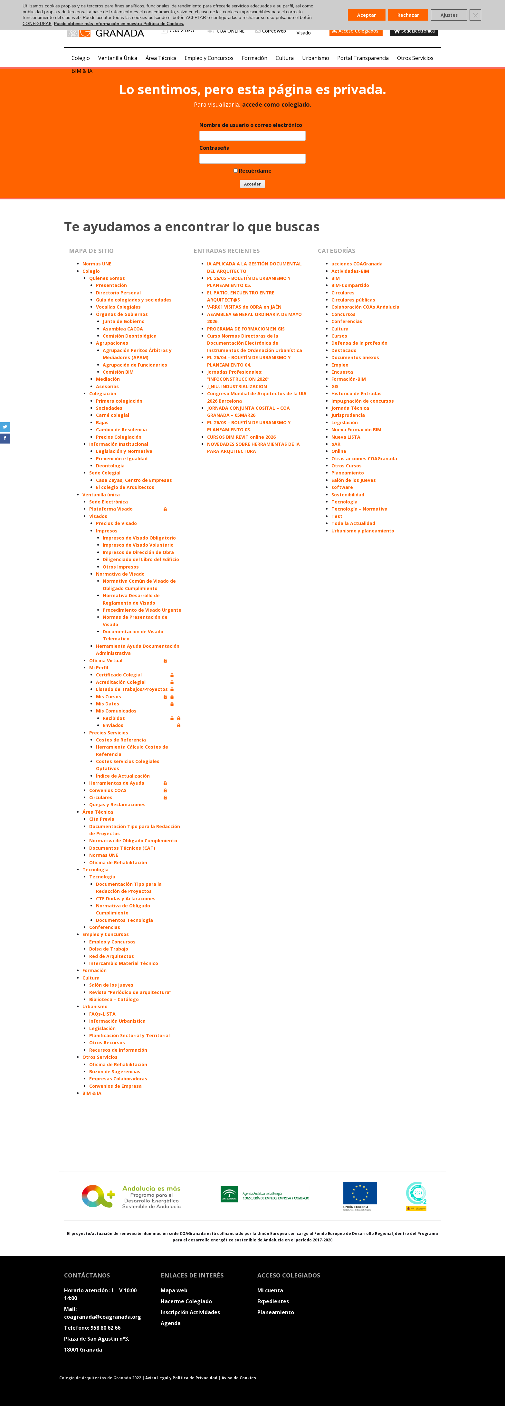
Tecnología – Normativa (359, 509)
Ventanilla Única (117, 58)
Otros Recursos (107, 1042)
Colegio (80, 58)
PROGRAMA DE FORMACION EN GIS (246, 329)
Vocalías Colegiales (118, 307)
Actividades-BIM (350, 271)
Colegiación (102, 393)
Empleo (339, 365)
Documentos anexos (355, 357)
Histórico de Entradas (356, 393)
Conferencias (104, 927)
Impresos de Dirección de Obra (138, 552)
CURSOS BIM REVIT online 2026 (241, 437)
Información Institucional (118, 444)
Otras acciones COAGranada (364, 458)
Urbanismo (315, 58)
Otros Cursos (346, 466)
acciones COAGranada (357, 264)
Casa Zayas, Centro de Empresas (134, 480)
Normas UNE (96, 264)
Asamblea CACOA (123, 329)
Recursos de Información (118, 1050)
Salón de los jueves (111, 985)
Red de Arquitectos (111, 956)
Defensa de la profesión (359, 343)
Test (336, 516)
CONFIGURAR (37, 23)
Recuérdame (252, 170)
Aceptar (365, 15)
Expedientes (273, 1301)
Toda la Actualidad (353, 523)
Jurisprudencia (348, 415)
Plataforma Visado (111, 509)
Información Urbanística (117, 1021)
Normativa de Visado (120, 574)
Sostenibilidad (347, 495)
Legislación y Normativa (124, 451)
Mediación (108, 379)
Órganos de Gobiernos (122, 314)
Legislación (102, 1028)
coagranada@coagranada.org (102, 1316)
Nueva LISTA (345, 437)
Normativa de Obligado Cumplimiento (133, 840)
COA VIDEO (177, 30)
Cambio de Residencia (121, 429)
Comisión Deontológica (130, 336)
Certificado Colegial (119, 675)
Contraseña (214, 147)
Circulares (100, 797)
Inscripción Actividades (190, 1312)
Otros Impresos (121, 567)
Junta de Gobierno (124, 321)
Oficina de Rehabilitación (118, 862)
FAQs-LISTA (102, 1014)
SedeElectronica (414, 31)
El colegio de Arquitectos (125, 487)
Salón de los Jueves (353, 480)
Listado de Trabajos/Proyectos (132, 689)
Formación (254, 58)
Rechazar (407, 15)
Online (338, 451)
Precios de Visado (116, 523)
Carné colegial (112, 415)
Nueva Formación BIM (356, 429)
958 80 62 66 (105, 1327)
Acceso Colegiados (358, 31)
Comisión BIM (118, 372)
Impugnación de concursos (362, 401)
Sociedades (109, 408)
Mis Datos (107, 704)
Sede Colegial (104, 473)
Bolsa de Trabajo (108, 949)
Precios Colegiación (118, 437)
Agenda (171, 1323)
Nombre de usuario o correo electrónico (250, 125)
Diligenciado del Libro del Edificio (141, 559)
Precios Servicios (108, 733)
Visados (98, 516)
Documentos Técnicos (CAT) (122, 848)
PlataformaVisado (308, 30)
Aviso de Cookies (239, 1378)
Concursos (343, 314)
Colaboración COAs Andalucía (365, 307)
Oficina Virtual (105, 660)
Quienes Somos (107, 278)
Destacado (344, 350)
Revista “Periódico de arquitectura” (130, 992)
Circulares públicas (353, 300)
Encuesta (342, 372)
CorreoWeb (274, 31)
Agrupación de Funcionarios (135, 365)
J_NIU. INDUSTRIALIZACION (237, 386)
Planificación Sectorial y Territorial (129, 1035)
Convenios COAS (108, 790)
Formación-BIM (348, 379)
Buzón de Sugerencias (114, 1071)
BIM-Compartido (350, 285)
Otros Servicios (415, 58)
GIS (334, 386)
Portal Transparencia (363, 58)
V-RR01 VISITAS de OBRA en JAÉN (244, 307)
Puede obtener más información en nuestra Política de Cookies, (119, 24)
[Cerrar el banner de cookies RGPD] (475, 15)
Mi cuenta (270, 1290)
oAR (335, 444)
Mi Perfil (98, 668)
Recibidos (114, 718)
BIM (335, 278)
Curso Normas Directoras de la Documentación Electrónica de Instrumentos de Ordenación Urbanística (254, 343)
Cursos (339, 336)
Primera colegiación (119, 401)
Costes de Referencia (121, 740)
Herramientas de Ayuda (116, 783)
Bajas (102, 422)
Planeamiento (347, 473)
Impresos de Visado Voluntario (138, 545)
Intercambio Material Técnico (123, 963)
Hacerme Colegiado (186, 1301)
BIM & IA (81, 70)
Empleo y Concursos (209, 58)
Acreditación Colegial (121, 682)
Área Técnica (161, 58)
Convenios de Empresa (115, 1086)
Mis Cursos (108, 696)
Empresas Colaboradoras (118, 1079)
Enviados (113, 725)
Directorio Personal (118, 293)
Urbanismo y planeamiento (362, 531)
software (342, 487)
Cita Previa (101, 819)
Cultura (285, 58)
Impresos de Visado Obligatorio (139, 538)
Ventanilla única (101, 495)
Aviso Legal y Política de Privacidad (181, 1378)
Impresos (107, 531)
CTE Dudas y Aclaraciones (126, 898)
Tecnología (95, 869)
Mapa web (174, 1290)
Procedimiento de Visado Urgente (142, 610)
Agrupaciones (112, 343)
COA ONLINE (225, 31)
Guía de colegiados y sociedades (134, 300)
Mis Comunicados (116, 711)
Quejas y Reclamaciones (117, 804)
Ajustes (448, 15)
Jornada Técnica (350, 408)
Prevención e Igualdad (122, 458)
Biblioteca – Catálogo (114, 999)
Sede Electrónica (108, 502)
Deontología (110, 466)
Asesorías (107, 386)
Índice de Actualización (123, 776)
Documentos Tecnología (124, 920)
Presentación (111, 285)
